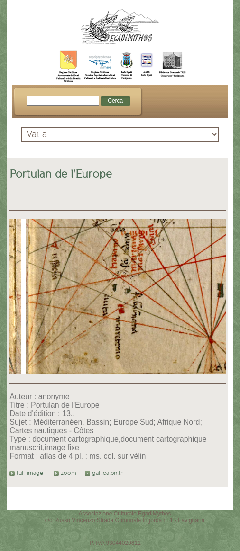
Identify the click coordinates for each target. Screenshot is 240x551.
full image (27, 473)
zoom (65, 473)
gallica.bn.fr (104, 473)
